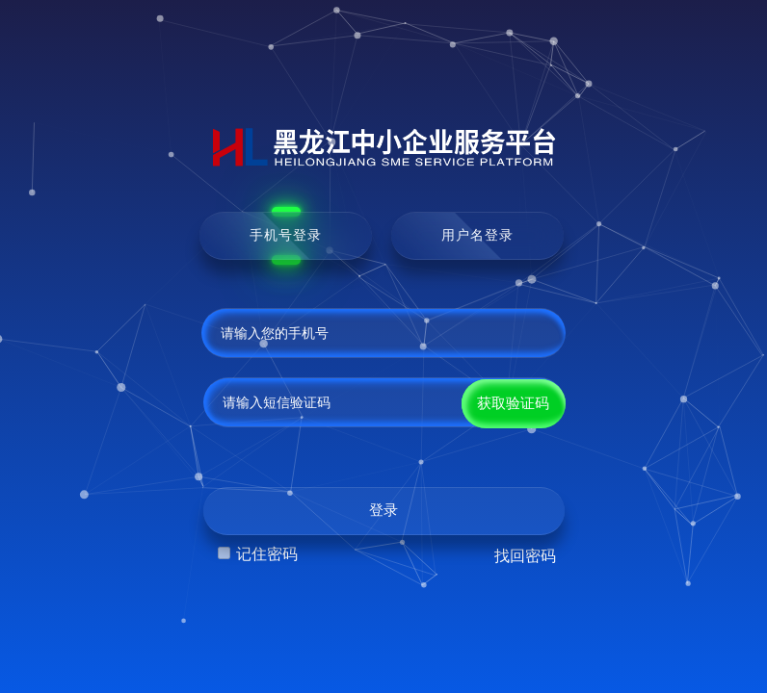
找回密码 (525, 556)
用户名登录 (477, 235)
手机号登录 (286, 235)
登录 (383, 510)
